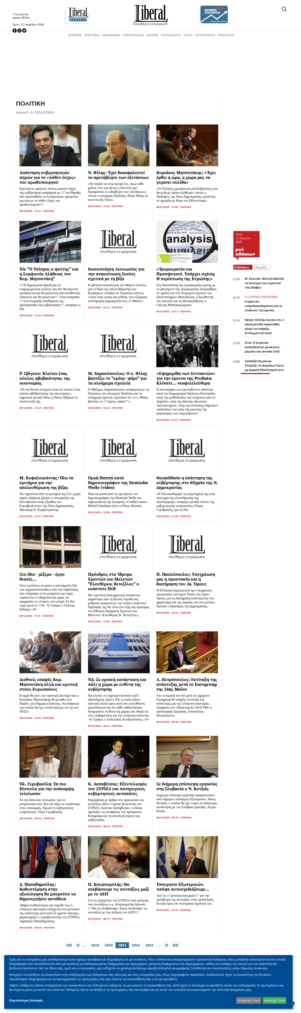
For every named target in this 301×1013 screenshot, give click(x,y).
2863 (149, 945)
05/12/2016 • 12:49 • (100, 307)
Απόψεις (75, 35)
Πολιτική (92, 35)
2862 (135, 945)
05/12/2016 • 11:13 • (31, 615)
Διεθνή (152, 35)
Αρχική (22, 112)
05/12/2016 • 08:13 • (100, 918)
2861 (122, 945)
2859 (95, 945)
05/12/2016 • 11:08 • (100, 621)
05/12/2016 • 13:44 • (31, 211)
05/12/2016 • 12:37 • (168, 419)
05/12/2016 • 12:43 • (31, 407)
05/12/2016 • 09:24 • (31, 818)
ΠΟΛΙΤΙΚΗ (48, 211)
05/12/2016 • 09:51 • (100, 725)
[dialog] (148, 982)
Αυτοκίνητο (205, 35)
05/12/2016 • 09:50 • (168, 721)
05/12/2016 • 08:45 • (100, 826)
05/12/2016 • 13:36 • (100, 206)
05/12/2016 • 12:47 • (168, 311)
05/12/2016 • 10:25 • (31, 717)
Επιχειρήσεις (133, 35)
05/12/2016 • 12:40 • (100, 407)
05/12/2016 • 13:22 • (31, 315)
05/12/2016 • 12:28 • (100, 512)
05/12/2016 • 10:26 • (168, 612)
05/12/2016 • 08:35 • (168, 817)
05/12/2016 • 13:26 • (168, 207)
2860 (108, 945)
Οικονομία (111, 35)
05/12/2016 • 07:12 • (168, 910)
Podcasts (226, 35)
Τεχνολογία (171, 35)
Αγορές (261, 267)
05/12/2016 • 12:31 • (31, 516)
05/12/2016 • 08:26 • (31, 927)
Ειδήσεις (241, 267)
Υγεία (188, 35)
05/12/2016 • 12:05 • (168, 516)
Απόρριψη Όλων (248, 1000)
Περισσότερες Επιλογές (26, 1000)
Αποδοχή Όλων (274, 1000)
